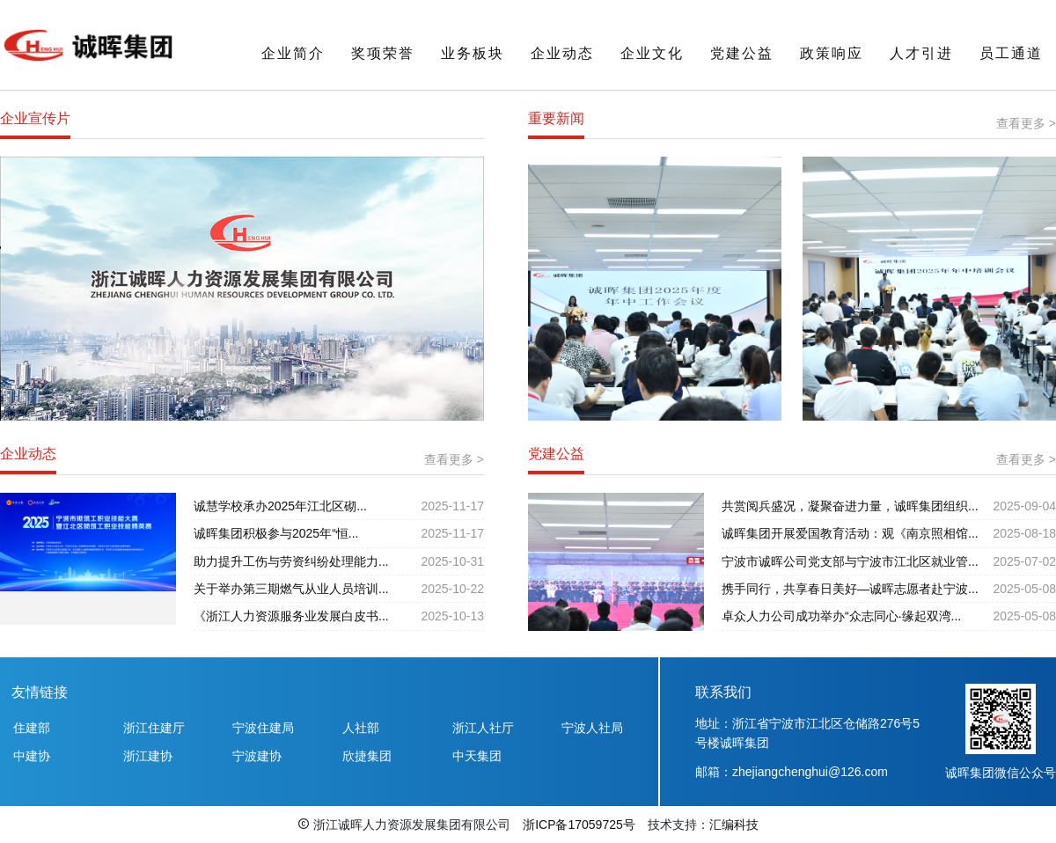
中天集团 (477, 756)
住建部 (31, 728)
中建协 (31, 756)
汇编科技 (734, 824)
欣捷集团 (367, 756)
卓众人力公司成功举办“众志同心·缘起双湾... (841, 616)
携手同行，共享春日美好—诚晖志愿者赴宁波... (850, 589)
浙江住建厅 (154, 728)
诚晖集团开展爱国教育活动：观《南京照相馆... (850, 533)
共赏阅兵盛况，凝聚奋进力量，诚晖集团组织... (850, 506)
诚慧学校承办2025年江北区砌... (280, 506)
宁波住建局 (263, 728)
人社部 (360, 728)
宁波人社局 (592, 728)
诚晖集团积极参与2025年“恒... (276, 533)
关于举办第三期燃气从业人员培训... (291, 589)
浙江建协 (147, 756)
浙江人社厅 (483, 728)
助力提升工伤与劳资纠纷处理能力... (291, 561)
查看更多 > (1026, 123)
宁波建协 (257, 756)
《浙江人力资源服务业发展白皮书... (291, 616)
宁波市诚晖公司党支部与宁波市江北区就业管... (850, 561)
